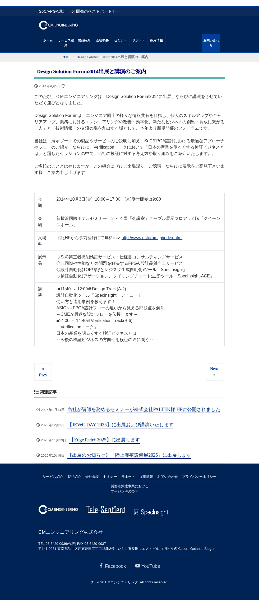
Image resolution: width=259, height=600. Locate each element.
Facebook (112, 566)
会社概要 (102, 40)
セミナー (120, 40)
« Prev (43, 371)
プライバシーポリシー (199, 477)
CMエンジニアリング (121, 582)
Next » (214, 371)
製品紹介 (84, 40)
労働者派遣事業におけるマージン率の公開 (130, 488)
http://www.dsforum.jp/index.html (152, 237)
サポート (138, 40)
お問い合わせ (211, 43)
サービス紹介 (66, 43)
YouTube (147, 566)
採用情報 (156, 40)
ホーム (48, 40)
